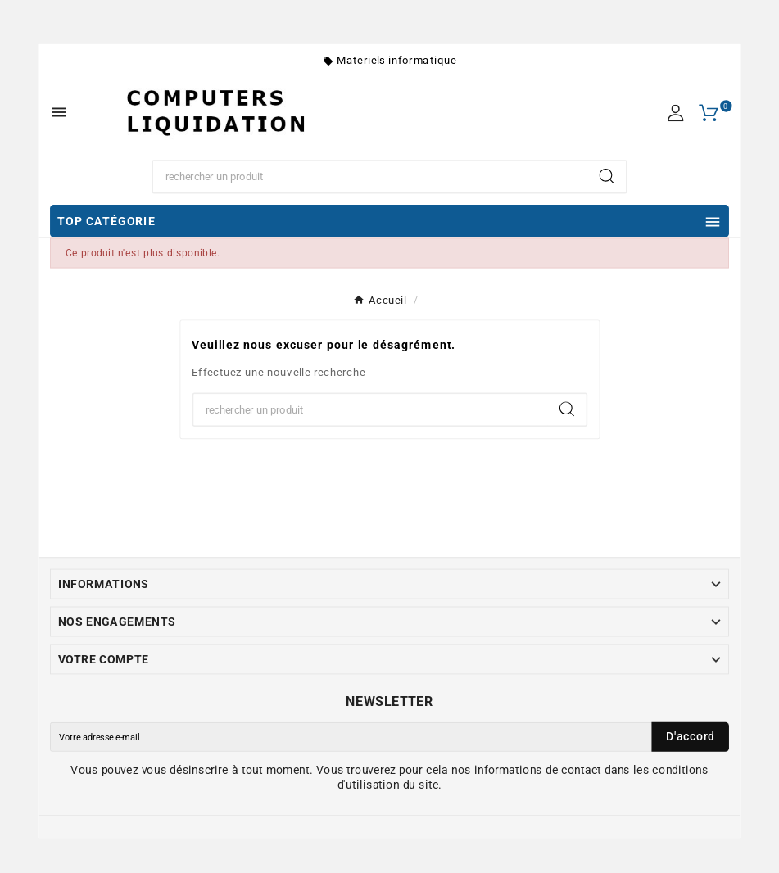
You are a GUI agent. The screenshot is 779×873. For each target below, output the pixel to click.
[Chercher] (370, 176)
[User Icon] (675, 112)
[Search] (606, 176)
